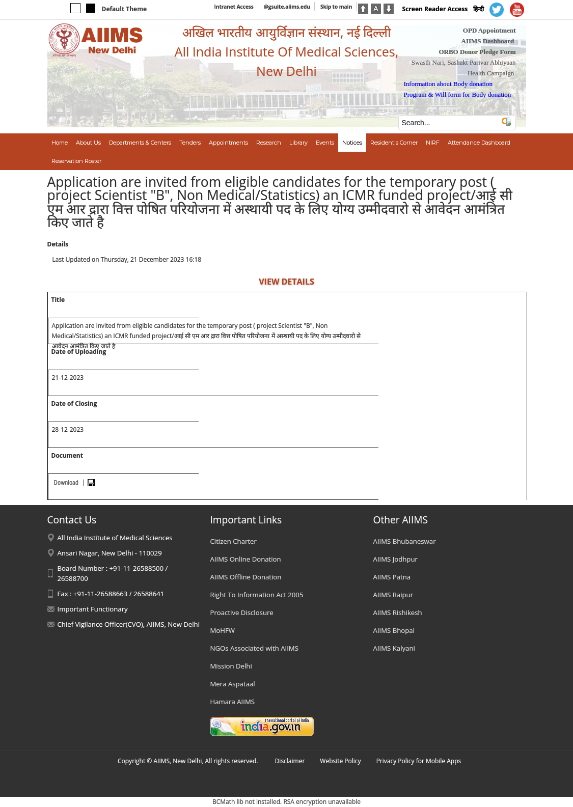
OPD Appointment (489, 30)
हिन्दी (478, 9)
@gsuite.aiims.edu (287, 6)
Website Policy (340, 761)
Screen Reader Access (435, 9)
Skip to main (336, 6)
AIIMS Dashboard (487, 41)
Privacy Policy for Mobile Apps (418, 761)
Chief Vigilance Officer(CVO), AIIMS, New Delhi (129, 624)
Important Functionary (93, 609)
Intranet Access (234, 6)
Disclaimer (290, 761)
